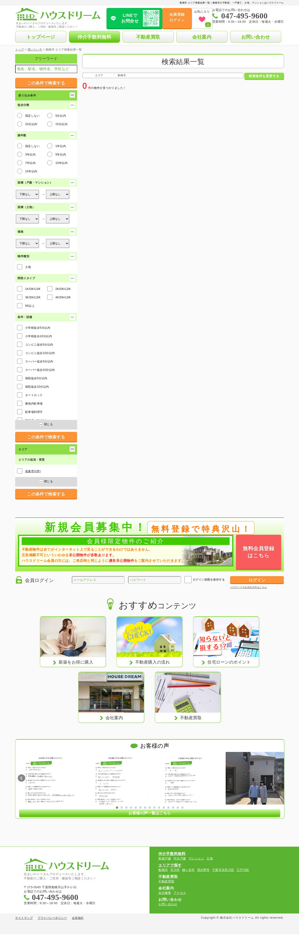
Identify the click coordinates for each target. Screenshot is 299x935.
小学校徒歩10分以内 (34, 336)
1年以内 (56, 145)
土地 (24, 266)
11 (164, 807)
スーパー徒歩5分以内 (35, 361)
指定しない (28, 115)
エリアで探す (170, 866)
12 (168, 807)
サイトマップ (24, 919)
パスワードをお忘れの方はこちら (248, 587)
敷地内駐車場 (30, 403)
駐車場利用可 (30, 411)
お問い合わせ (255, 37)
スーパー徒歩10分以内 (36, 369)
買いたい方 (35, 49)
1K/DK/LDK (29, 288)
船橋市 (163, 871)
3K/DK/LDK (29, 297)
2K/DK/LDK (59, 288)
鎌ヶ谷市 (188, 871)
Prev (21, 778)
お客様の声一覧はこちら (149, 814)
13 (173, 807)
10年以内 (57, 162)
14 (178, 807)
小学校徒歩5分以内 (33, 327)
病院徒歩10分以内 (33, 386)
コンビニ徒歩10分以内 (36, 352)
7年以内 (26, 162)
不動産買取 (148, 37)
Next (278, 778)
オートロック (30, 394)
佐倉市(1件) (33, 471)
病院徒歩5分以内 (32, 378)
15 (182, 807)
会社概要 (164, 893)
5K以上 (26, 305)
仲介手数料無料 (94, 37)
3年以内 (26, 154)
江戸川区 (243, 871)
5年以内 (56, 154)
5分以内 (56, 115)
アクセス (180, 893)
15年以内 (27, 171)
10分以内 (27, 123)
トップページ (40, 37)
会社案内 (201, 37)
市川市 (175, 871)
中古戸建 (180, 859)
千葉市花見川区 (223, 871)
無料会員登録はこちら (258, 551)
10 (159, 807)
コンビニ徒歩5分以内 (35, 344)
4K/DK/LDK (59, 297)
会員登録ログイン (170, 17)
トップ (19, 49)
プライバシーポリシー (52, 919)
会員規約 (78, 919)
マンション (196, 859)
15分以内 (57, 123)
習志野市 (203, 871)
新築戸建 (164, 859)
